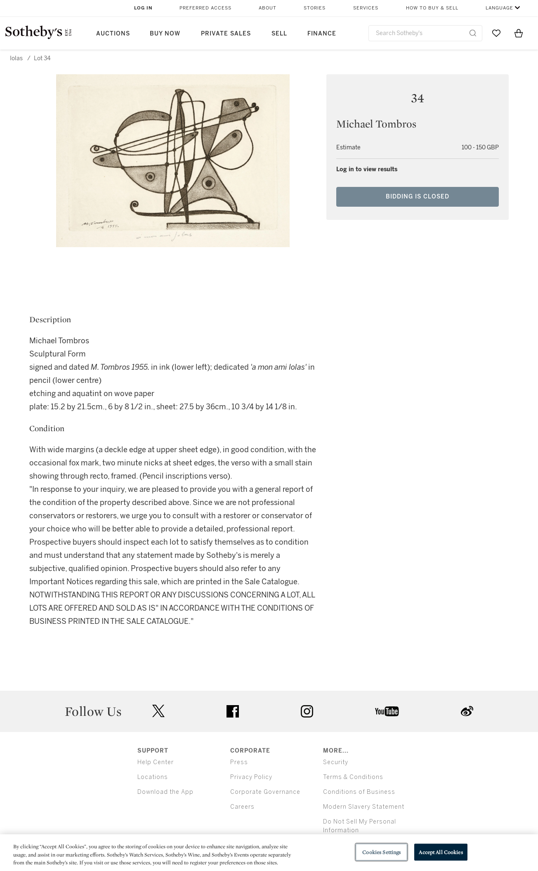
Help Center (155, 762)
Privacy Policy (251, 777)
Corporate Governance (265, 791)
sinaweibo (467, 711)
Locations (152, 777)
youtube (387, 711)
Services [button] (365, 8)
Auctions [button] (113, 33)
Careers (242, 806)
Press (239, 762)
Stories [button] (315, 8)
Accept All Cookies (440, 851)
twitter (158, 711)
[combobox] (425, 33)
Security (335, 762)
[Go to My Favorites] (496, 33)
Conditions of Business (359, 791)
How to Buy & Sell (432, 8)
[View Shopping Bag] (519, 33)
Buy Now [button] (165, 33)
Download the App (165, 791)
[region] (269, 852)
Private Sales (226, 33)
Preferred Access (205, 8)
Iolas (16, 58)
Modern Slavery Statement (363, 806)
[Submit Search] (473, 33)
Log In (143, 8)
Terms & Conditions (353, 777)
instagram (307, 711)
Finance (321, 33)
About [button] (267, 8)
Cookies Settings (381, 851)
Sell (279, 33)
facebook (233, 711)
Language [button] (499, 8)
